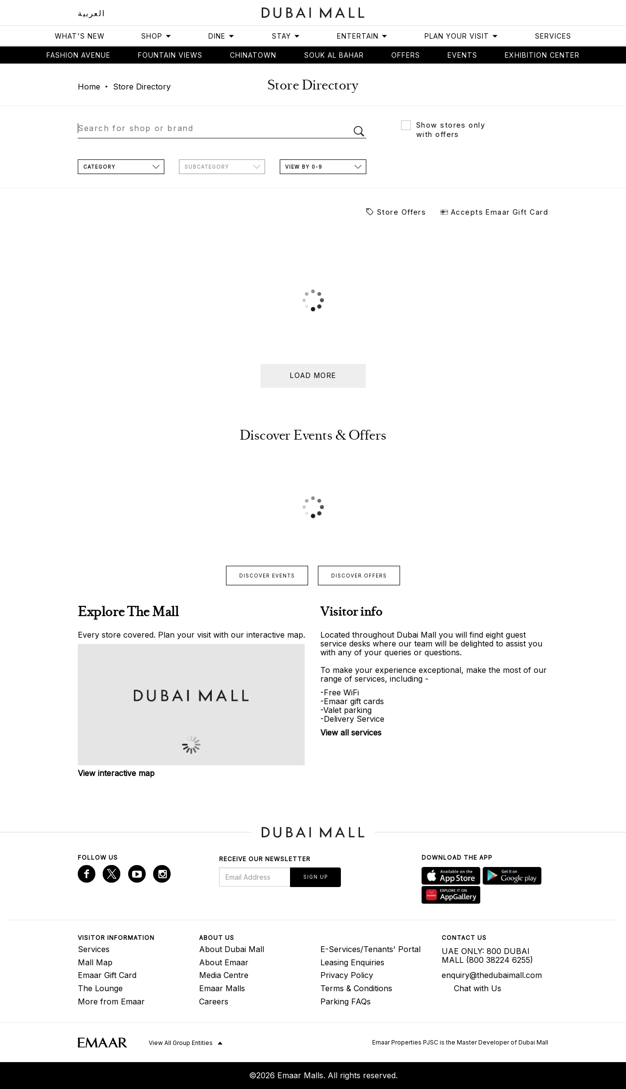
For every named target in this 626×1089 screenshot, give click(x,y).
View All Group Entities (181, 1042)
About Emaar (223, 962)
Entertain (362, 36)
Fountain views (170, 55)
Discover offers (359, 575)
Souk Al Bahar (334, 55)
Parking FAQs (345, 1001)
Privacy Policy (346, 975)
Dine (221, 36)
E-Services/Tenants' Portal (370, 949)
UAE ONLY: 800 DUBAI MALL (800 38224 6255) (487, 955)
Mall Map (95, 962)
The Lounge (100, 988)
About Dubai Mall (231, 949)
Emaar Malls (222, 988)
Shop (156, 36)
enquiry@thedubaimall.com (492, 975)
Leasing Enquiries (352, 962)
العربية (91, 13)
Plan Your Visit (461, 36)
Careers (213, 1001)
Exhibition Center (542, 55)
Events (462, 55)
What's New (80, 36)
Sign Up (315, 877)
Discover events (267, 575)
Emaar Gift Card (107, 975)
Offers (405, 55)
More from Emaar (111, 1001)
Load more (313, 375)
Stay (286, 36)
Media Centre (223, 975)
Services (553, 36)
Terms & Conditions (356, 988)
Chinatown (253, 55)
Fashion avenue (78, 55)
